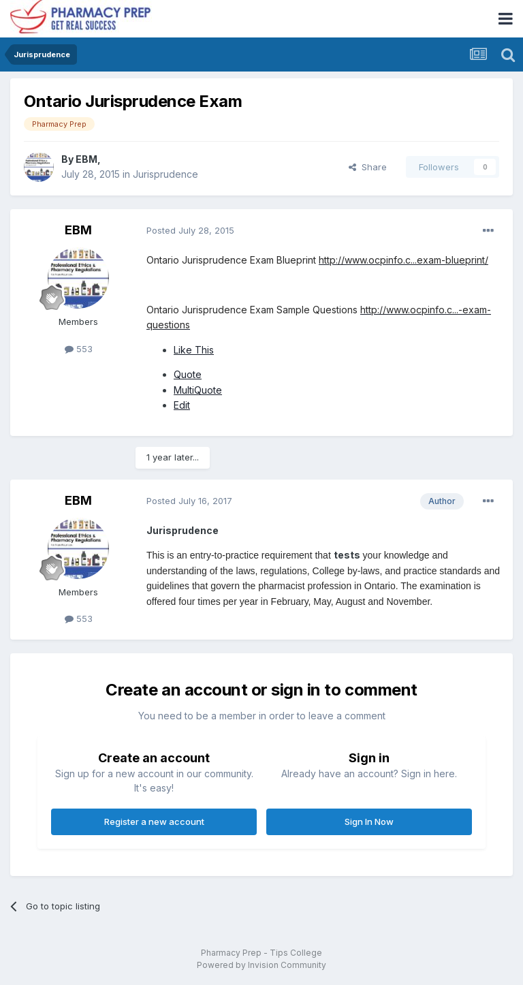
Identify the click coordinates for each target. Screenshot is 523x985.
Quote (188, 374)
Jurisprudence (165, 174)
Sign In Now (369, 821)
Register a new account (154, 821)
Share (368, 166)
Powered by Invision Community (261, 965)
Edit (182, 405)
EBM (86, 159)
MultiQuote (198, 390)
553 (79, 348)
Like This (194, 350)
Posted (190, 230)
